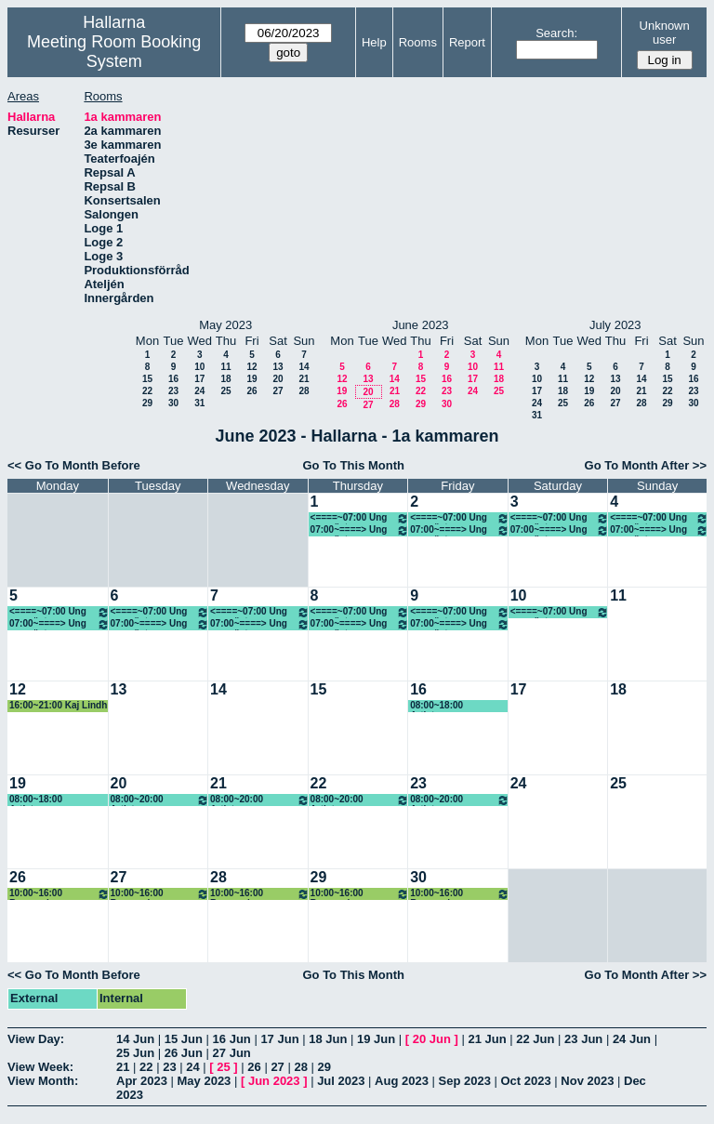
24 (199, 391)
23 (173, 391)
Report (467, 42)
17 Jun (279, 1039)
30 (173, 403)
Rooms (418, 42)
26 (251, 391)
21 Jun (487, 1039)
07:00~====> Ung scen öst (360, 530)
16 (173, 379)
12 (251, 367)
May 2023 (204, 1081)
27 (277, 391)
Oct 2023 (525, 1081)
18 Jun (328, 1039)
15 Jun (184, 1039)
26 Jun (184, 1053)
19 (251, 379)
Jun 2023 (274, 1081)
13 (277, 367)
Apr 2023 (141, 1081)
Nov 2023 (587, 1081)
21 (303, 379)
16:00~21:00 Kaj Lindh (58, 705)
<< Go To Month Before (73, 465)
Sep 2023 (465, 1081)
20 (277, 379)
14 (303, 367)
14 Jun (135, 1039)
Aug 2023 (402, 1081)
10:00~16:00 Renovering (59, 894)
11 (225, 367)
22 (147, 391)
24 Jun (632, 1039)
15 (147, 379)
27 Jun (232, 1053)
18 (225, 379)
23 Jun (583, 1039)
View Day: (35, 1039)
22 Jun (535, 1039)
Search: (556, 33)
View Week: (40, 1067)
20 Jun (432, 1039)
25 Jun (135, 1053)
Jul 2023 (340, 1081)
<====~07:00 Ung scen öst (360, 518)
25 (225, 391)
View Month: (42, 1081)
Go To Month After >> (646, 465)
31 (199, 403)
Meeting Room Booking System (114, 52)
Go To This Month (353, 465)
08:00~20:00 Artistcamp (160, 800)
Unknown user (665, 32)
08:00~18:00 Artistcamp (436, 706)
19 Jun (376, 1039)
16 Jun (232, 1039)
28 (303, 391)
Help (374, 42)
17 (199, 379)
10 (199, 367)
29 (147, 403)
